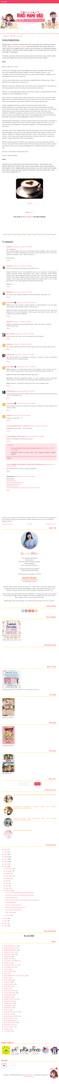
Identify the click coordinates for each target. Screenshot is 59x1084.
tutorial (7, 1031)
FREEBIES (7, 956)
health (7, 988)
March (8, 888)
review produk (10, 1022)
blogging (8, 980)
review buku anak (11, 1016)
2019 (6, 854)
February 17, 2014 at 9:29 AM (22, 344)
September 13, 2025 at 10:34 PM (25, 476)
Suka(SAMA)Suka (10, 902)
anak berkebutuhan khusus (14, 976)
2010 (6, 926)
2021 (6, 849)
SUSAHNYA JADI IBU (11, 965)
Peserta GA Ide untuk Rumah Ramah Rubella (19, 893)
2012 (6, 921)
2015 (6, 864)
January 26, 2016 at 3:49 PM (35, 436)
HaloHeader (29, 1075)
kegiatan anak (9, 993)
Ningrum (9, 321)
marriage (7, 997)
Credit (29, 203)
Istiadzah (9, 266)
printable (8, 1008)
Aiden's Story (9, 952)
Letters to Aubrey (11, 961)
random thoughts (11, 1012)
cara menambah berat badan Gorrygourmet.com (26, 448)
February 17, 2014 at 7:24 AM (24, 334)
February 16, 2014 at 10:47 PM (22, 247)
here (39, 574)
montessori (9, 1001)
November (9, 871)
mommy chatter (10, 999)
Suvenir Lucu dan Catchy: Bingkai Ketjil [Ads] (19, 895)
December (9, 868)
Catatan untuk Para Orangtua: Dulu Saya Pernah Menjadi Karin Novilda (35, 819)
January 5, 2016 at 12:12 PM (38, 426)
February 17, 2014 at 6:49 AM (21, 321)
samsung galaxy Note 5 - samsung (17, 426)
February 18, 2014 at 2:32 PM (26, 367)
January (8, 915)
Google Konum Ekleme (13, 484)
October (8, 873)
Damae (8, 415)
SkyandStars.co (29, 1076)
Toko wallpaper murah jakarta (16, 436)
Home (29, 524)
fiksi (32, 212)
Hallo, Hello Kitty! (10, 912)
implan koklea (9, 991)
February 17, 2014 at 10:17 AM (24, 354)
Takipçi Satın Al (11, 480)
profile (7, 1010)
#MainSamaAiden (10, 950)
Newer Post (8, 524)
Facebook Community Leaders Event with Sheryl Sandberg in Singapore (35, 807)
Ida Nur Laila (10, 334)
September (9, 876)
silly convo (9, 1027)
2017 (6, 859)
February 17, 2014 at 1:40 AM (26, 302)
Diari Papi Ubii (9, 954)
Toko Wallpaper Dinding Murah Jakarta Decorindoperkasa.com (26, 464)
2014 (6, 866)
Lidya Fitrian (10, 354)
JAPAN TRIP (8, 959)
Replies (10, 445)
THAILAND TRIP (9, 967)
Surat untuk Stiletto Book (13, 910)
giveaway (8, 986)
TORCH (6, 969)
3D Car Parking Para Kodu (14, 482)
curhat (7, 982)
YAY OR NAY (8, 971)
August (8, 878)
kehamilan (8, 995)
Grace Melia (10, 302)
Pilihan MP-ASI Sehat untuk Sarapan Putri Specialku (21, 900)
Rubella (7, 963)
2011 (6, 923)
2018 (6, 857)
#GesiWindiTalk (10, 946)
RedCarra (9, 247)
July (7, 881)
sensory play (9, 1025)
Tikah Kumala (10, 391)
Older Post (51, 524)
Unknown (9, 344)
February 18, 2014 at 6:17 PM (25, 391)
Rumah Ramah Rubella (18, 46)
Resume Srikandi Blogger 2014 (15, 907)
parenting (8, 1003)
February (9, 890)
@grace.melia (27, 217)
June (7, 883)
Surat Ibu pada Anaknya (13, 905)
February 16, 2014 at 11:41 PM (22, 292)
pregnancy (8, 1005)
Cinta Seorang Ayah (11, 897)
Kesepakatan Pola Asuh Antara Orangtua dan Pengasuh (34, 795)
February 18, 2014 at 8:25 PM (26, 403)
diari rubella (9, 984)
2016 (6, 861)
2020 (6, 852)
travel (7, 1029)
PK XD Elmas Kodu (12, 486)
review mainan (9, 1020)
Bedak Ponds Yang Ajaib (22, 830)
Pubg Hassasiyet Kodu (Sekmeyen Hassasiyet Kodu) (23, 487)
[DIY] (6, 973)
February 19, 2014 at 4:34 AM (21, 415)
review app (8, 1014)
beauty (7, 978)
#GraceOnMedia (10, 948)
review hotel (9, 1018)
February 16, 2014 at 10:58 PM (22, 266)
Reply (8, 260)
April (7, 886)
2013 (6, 918)
